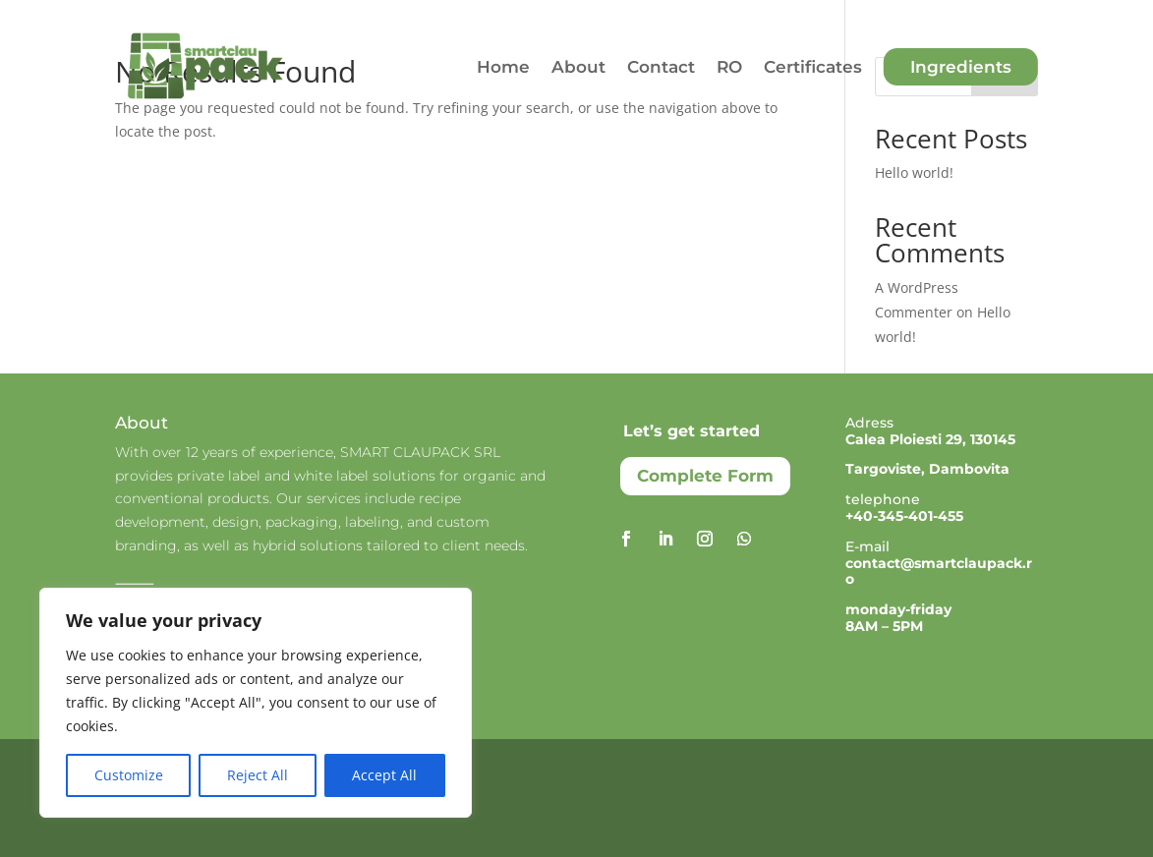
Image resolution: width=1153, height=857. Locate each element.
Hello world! (914, 172)
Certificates (813, 67)
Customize (128, 775)
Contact (661, 67)
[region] (255, 703)
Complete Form (705, 476)
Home (503, 67)
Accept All (384, 775)
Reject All (257, 775)
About (578, 67)
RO (729, 67)
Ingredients (960, 67)
